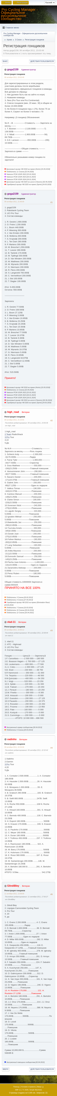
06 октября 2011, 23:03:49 (14, 77)
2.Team (8, 434)
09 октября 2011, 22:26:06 (14, 747)
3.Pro (7, 437)
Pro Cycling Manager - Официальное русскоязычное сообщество (19, 14)
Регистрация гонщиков (14, 74)
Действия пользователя (42, 61)
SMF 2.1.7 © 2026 (21, 1090)
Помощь (16, 1087)
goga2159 (12, 69)
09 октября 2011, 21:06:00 (14, 202)
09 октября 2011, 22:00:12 (14, 630)
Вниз (5, 61)
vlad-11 (11, 622)
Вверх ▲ (40, 1087)
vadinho (11, 739)
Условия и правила (28, 1087)
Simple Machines (35, 1090)
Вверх (5, 1069)
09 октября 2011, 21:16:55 (14, 420)
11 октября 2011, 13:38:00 (14, 894)
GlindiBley (13, 885)
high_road (13, 412)
